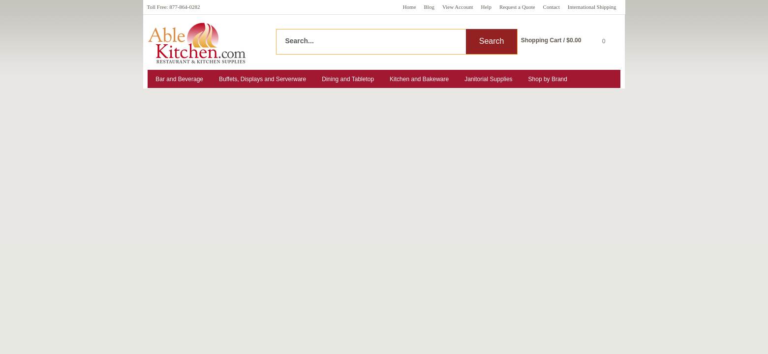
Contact (551, 7)
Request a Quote (517, 7)
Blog (429, 7)
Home (409, 7)
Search (491, 41)
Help (486, 7)
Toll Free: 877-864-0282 (173, 7)
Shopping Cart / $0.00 (551, 40)
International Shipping (592, 7)
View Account (457, 7)
